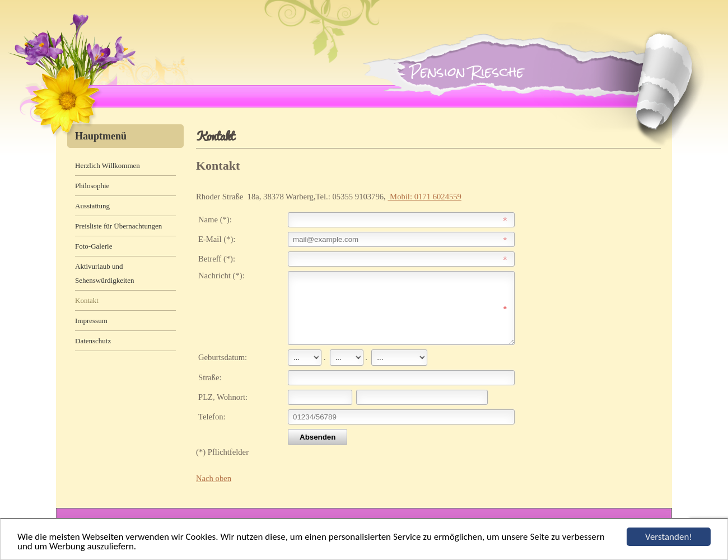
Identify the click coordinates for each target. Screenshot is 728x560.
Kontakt (87, 300)
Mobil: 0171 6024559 (424, 196)
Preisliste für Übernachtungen (118, 226)
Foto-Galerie (93, 246)
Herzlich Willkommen (107, 165)
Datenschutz (93, 341)
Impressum (91, 320)
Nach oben (213, 491)
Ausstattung (92, 206)
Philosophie (92, 185)
